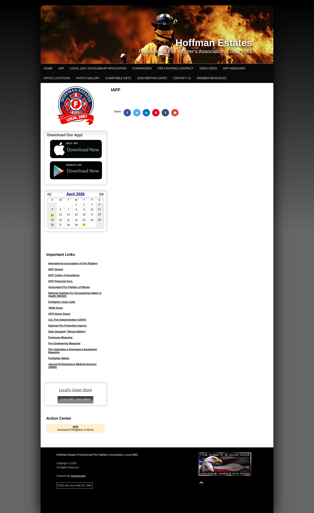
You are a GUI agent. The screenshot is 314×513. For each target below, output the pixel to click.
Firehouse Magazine (60, 337)
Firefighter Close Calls (61, 302)
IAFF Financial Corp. (60, 281)
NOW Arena (56, 307)
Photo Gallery (87, 78)
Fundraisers (141, 68)
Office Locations (57, 78)
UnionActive (78, 475)
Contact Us (182, 78)
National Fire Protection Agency (67, 325)
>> (101, 194)
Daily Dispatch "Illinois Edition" (67, 331)
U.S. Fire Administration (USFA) (67, 319)
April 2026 (75, 194)
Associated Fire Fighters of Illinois (69, 287)
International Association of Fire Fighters (73, 263)
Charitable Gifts (118, 78)
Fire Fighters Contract (176, 68)
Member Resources (211, 78)
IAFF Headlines (234, 68)
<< (49, 194)
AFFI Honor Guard (59, 313)
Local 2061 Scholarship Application (98, 68)
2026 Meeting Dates (152, 78)
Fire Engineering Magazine (64, 343)
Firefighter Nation (58, 358)
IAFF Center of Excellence (64, 275)
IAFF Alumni (55, 269)
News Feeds (208, 68)
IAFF (61, 68)
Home (48, 68)
